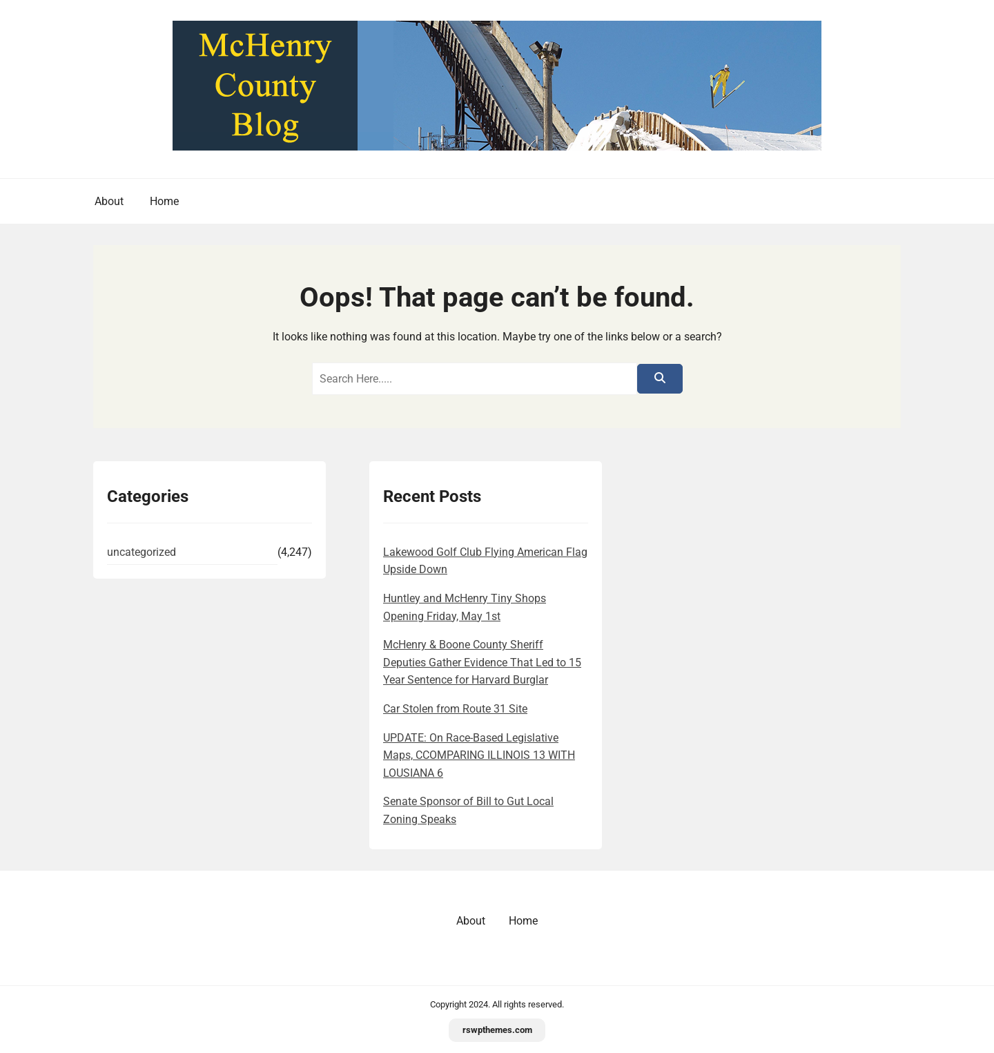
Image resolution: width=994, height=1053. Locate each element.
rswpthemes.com (497, 1030)
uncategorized (141, 552)
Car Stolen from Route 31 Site (455, 708)
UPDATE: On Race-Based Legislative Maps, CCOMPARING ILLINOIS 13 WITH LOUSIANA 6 (479, 755)
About (109, 201)
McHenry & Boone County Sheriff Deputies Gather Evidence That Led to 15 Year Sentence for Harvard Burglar (482, 662)
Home (164, 201)
